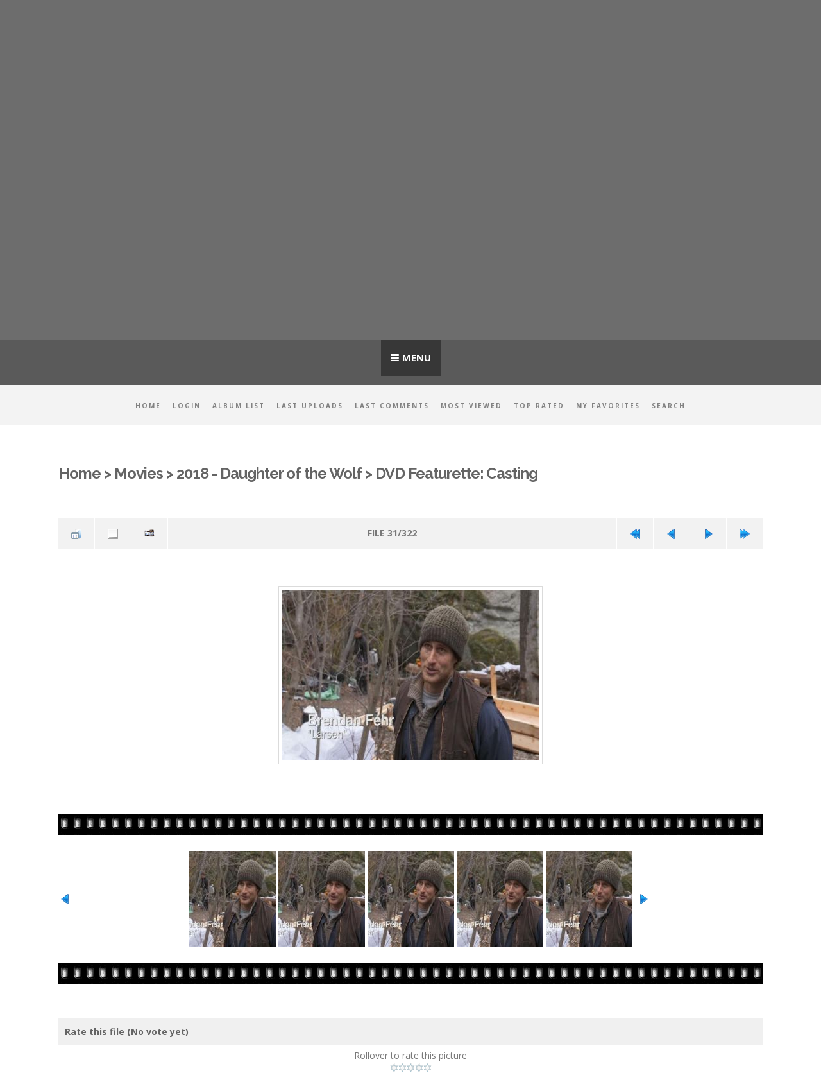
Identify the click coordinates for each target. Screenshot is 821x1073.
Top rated (539, 405)
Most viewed (471, 405)
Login (187, 405)
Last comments (392, 405)
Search (669, 405)
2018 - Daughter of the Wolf (269, 474)
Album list (238, 405)
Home (148, 405)
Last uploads (309, 405)
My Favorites (608, 405)
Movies (138, 474)
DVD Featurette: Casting (456, 474)
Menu (416, 357)
